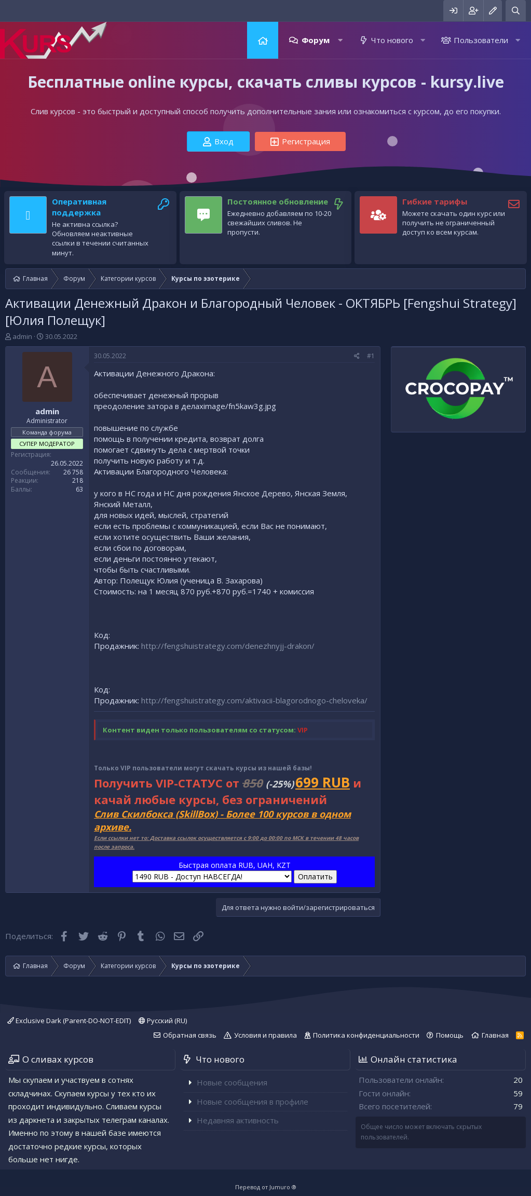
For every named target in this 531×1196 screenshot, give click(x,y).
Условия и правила (265, 1035)
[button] (340, 40)
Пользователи (481, 40)
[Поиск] (516, 10)
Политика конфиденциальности (366, 1035)
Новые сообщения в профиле (252, 1101)
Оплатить (315, 876)
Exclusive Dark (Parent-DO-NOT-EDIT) (69, 1020)
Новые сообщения (232, 1082)
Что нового (392, 40)
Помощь (450, 1035)
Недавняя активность (238, 1120)
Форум (316, 40)
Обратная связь (189, 1035)
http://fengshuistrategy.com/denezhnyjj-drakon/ (228, 646)
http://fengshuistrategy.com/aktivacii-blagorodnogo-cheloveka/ (254, 700)
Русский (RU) (163, 1020)
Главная (262, 40)
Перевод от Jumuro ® (265, 1187)
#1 (371, 355)
